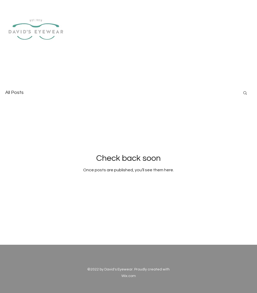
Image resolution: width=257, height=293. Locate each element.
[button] (245, 93)
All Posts (14, 92)
